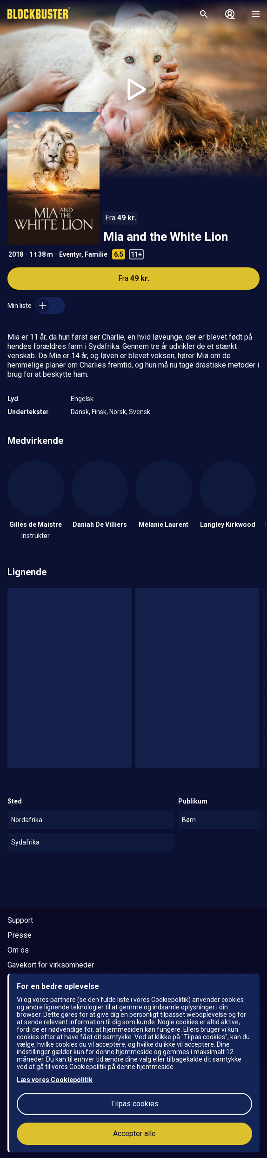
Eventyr (70, 254)
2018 (15, 254)
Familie (96, 254)
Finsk (99, 412)
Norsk (117, 412)
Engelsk (82, 398)
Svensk (139, 412)
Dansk (80, 412)
